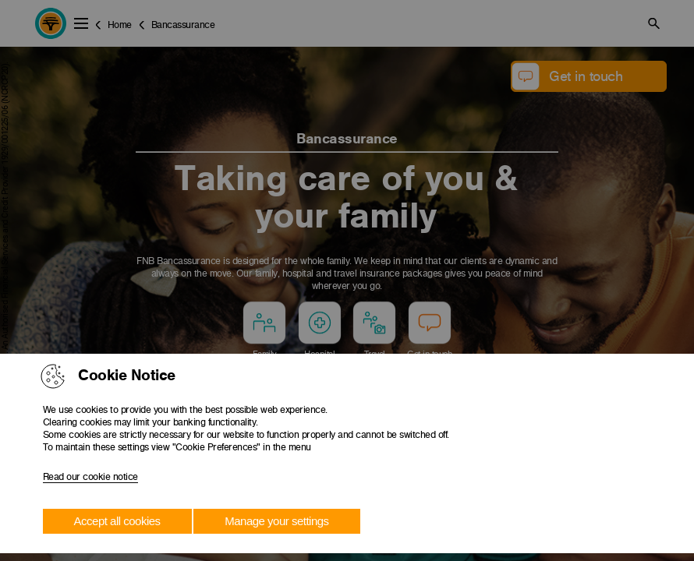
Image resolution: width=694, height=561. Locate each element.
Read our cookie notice (90, 476)
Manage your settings (276, 520)
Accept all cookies (117, 520)
